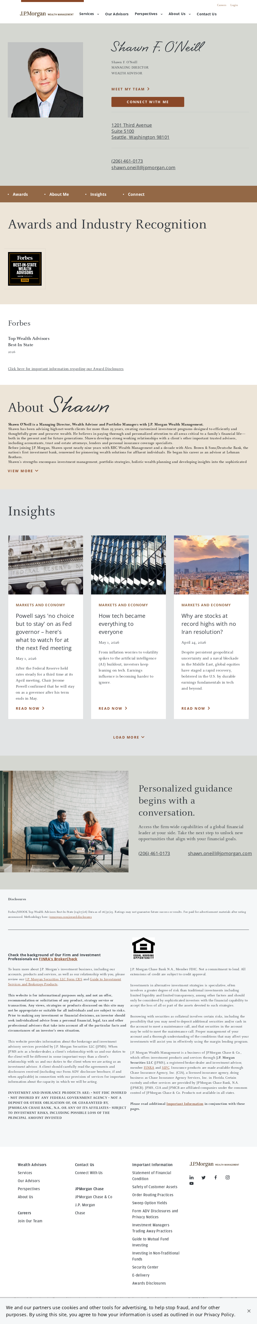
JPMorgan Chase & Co (93, 1197)
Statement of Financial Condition (151, 1176)
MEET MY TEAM (128, 89)
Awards (20, 194)
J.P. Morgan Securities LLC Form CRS (53, 979)
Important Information (184, 1104)
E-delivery (140, 1275)
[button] (249, 1311)
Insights (98, 194)
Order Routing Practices (152, 1195)
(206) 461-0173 (154, 853)
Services (89, 13)
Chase (80, 1213)
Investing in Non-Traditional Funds (155, 1256)
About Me (59, 194)
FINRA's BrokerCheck (58, 958)
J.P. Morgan (85, 1205)
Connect (136, 194)
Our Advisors (29, 1181)
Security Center (145, 1267)
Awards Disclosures (149, 1283)
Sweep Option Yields (149, 1203)
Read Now (28, 708)
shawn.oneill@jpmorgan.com (143, 167)
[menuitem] (116, 14)
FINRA (149, 1068)
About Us (180, 13)
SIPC (165, 1068)
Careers (221, 5)
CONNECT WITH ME (148, 101)
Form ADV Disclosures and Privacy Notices (155, 1214)
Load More (126, 737)
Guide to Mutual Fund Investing (150, 1242)
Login (234, 5)
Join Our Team (30, 1221)
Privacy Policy (219, 1314)
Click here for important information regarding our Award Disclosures (66, 369)
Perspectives (149, 13)
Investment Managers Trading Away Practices (152, 1228)
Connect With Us (89, 1173)
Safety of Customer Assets (154, 1187)
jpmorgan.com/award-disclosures (70, 917)
